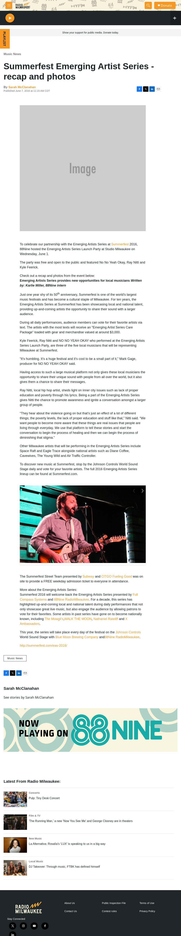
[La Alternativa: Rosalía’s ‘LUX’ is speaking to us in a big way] (15, 856)
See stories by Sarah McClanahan (29, 708)
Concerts (34, 803)
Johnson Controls (128, 643)
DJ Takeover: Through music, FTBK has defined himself (64, 877)
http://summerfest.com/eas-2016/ (43, 656)
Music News (12, 54)
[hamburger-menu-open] (8, 5)
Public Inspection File (114, 914)
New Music (35, 849)
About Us (69, 914)
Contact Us (70, 922)
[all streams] (175, 18)
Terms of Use (146, 914)
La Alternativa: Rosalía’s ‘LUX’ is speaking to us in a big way (67, 854)
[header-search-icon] (148, 5)
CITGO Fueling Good (116, 587)
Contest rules (109, 922)
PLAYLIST (4, 38)
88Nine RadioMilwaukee (71, 610)
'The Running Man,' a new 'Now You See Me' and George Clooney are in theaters (81, 831)
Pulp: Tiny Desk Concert (44, 808)
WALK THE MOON (78, 629)
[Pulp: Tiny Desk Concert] (15, 810)
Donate (166, 5)
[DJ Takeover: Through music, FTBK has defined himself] (15, 878)
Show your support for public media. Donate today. (90, 32)
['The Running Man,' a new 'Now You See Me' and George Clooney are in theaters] (15, 833)
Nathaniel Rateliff (105, 629)
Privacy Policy (147, 922)
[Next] (142, 568)
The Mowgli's (54, 629)
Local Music (36, 872)
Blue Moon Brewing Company (76, 648)
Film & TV (34, 826)
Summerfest (120, 244)
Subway (88, 587)
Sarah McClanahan (22, 87)
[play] (10, 18)
